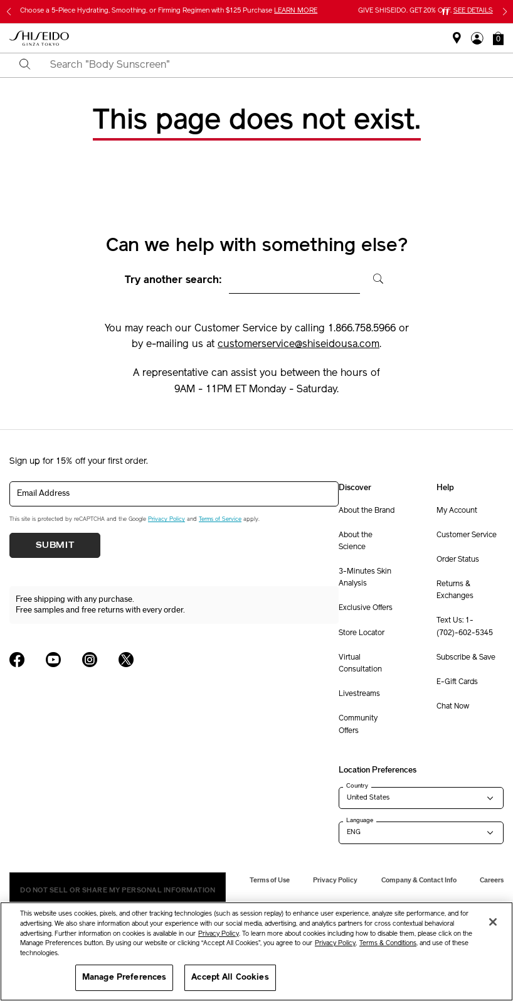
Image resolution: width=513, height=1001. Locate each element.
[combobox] (267, 65)
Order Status (457, 560)
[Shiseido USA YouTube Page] (53, 659)
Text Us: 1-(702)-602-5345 (464, 626)
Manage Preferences (124, 977)
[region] (256, 951)
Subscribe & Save (465, 657)
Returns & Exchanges (454, 590)
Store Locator (361, 633)
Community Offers (358, 724)
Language (359, 820)
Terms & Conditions (387, 943)
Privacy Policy (166, 519)
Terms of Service (220, 519)
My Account (456, 511)
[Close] (493, 922)
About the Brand (366, 511)
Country (357, 786)
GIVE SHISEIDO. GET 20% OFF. (425, 11)
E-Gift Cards (457, 682)
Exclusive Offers (366, 608)
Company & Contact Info (419, 880)
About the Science (356, 541)
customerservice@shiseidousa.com (298, 345)
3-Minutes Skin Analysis (365, 577)
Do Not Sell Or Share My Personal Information (117, 890)
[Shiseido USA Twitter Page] (126, 659)
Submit (55, 545)
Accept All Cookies (229, 977)
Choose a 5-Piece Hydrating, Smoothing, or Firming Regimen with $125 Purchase (168, 11)
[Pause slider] (445, 12)
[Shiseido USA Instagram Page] (89, 659)
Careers (492, 880)
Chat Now (452, 706)
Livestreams (359, 694)
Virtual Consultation (360, 663)
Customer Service (466, 535)
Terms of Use (270, 880)
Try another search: (173, 281)
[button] (498, 38)
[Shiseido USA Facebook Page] (16, 659)
